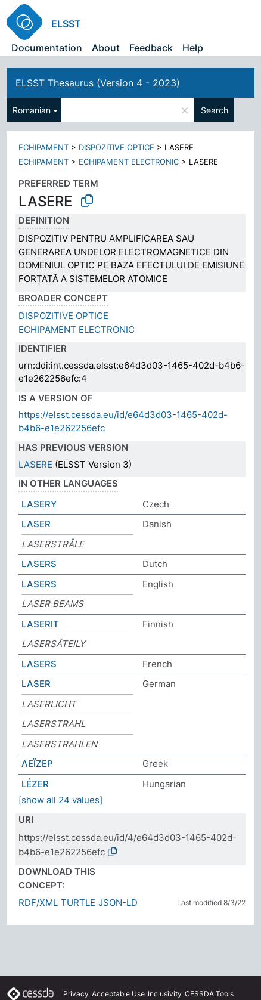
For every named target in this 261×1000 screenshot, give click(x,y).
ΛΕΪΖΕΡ (37, 763)
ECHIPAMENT (43, 147)
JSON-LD (118, 902)
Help (192, 48)
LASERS (39, 563)
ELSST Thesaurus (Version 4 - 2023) (97, 83)
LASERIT (40, 624)
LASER (36, 524)
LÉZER (35, 784)
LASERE (35, 464)
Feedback (151, 48)
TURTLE (78, 902)
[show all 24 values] (60, 800)
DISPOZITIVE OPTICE (116, 147)
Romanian (32, 110)
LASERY (39, 504)
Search (214, 110)
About (106, 48)
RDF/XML (38, 902)
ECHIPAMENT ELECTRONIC (129, 161)
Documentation (46, 48)
